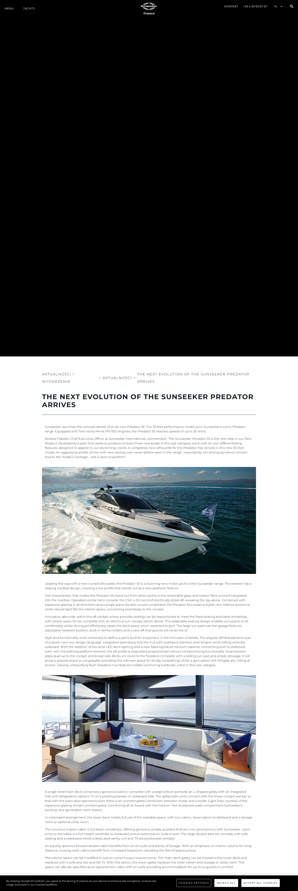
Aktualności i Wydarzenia (58, 378)
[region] (149, 883)
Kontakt (231, 6)
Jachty (29, 8)
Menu (9, 8)
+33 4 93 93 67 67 (255, 6)
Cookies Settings (194, 882)
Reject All (226, 882)
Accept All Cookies (260, 882)
